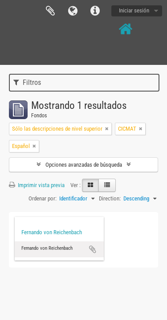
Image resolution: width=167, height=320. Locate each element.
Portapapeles (50, 11)
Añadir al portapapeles (92, 249)
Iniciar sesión (134, 10)
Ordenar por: (43, 198)
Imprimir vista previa (37, 185)
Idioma (72, 11)
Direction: (110, 198)
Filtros (27, 82)
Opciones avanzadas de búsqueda (83, 164)
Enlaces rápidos (95, 11)
